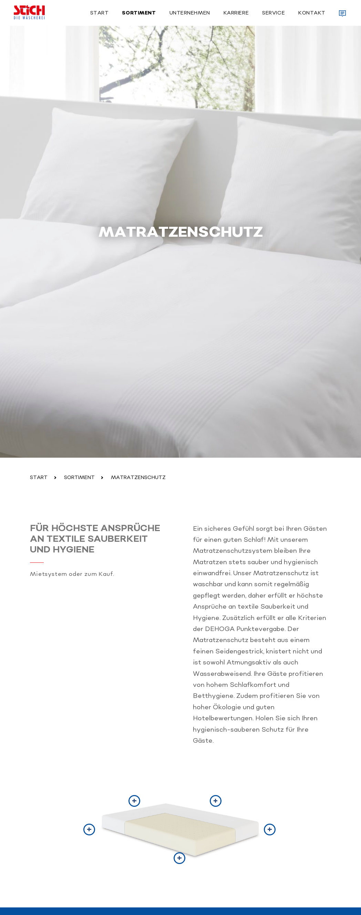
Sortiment (139, 13)
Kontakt (312, 13)
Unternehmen (189, 13)
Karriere (236, 13)
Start (99, 13)
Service (273, 13)
